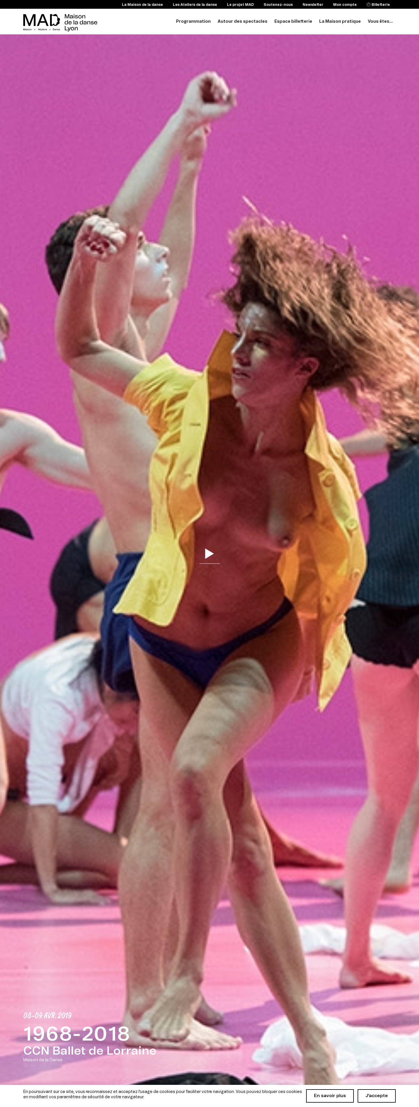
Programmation (193, 22)
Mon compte (345, 4)
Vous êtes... (380, 22)
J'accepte (376, 1096)
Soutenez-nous (278, 4)
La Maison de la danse (142, 4)
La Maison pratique (340, 22)
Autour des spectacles (242, 22)
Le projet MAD (240, 4)
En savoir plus (330, 1096)
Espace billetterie (293, 22)
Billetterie (380, 4)
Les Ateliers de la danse (195, 4)
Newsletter (313, 4)
